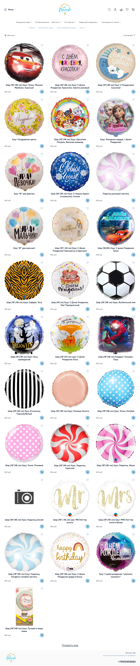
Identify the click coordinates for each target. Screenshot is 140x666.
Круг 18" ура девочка (24, 193)
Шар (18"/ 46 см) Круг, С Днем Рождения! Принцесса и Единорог (70, 249)
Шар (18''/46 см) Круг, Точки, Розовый (24, 465)
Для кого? (57, 22)
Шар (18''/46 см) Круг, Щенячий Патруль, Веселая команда (70, 140)
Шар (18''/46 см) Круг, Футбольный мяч (116, 302)
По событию (70, 22)
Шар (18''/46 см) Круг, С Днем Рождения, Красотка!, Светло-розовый (70, 86)
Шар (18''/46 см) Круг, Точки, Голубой (115, 411)
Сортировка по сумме (111, 22)
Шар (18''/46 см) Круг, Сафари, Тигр (24, 302)
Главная (32, 28)
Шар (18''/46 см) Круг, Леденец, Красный (70, 466)
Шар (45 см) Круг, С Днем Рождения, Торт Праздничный (69, 303)
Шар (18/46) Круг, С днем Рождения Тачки (116, 249)
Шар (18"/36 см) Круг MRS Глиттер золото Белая (115, 521)
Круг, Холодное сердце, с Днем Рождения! (115, 140)
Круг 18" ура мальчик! (24, 248)
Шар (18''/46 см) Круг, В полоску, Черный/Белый (24, 412)
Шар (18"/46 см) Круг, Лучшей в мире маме (24, 629)
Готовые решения (42, 22)
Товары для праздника (89, 22)
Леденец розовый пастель (116, 193)
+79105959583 (127, 661)
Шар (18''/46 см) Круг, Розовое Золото (70, 411)
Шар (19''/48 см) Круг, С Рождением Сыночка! (116, 86)
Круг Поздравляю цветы (24, 139)
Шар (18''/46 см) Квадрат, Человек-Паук (115, 358)
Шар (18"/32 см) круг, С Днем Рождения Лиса (70, 358)
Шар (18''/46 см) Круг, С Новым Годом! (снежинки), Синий (70, 195)
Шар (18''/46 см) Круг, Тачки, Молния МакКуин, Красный (24, 86)
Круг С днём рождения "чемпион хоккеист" (115, 575)
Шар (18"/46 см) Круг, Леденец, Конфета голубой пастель (24, 575)
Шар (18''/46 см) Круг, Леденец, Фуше (116, 465)
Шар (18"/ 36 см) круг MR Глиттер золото (70, 521)
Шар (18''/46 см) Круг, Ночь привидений (24, 358)
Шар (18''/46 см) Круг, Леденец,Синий (24, 519)
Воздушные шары (24, 22)
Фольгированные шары (66, 28)
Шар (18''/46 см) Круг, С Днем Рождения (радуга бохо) (70, 575)
